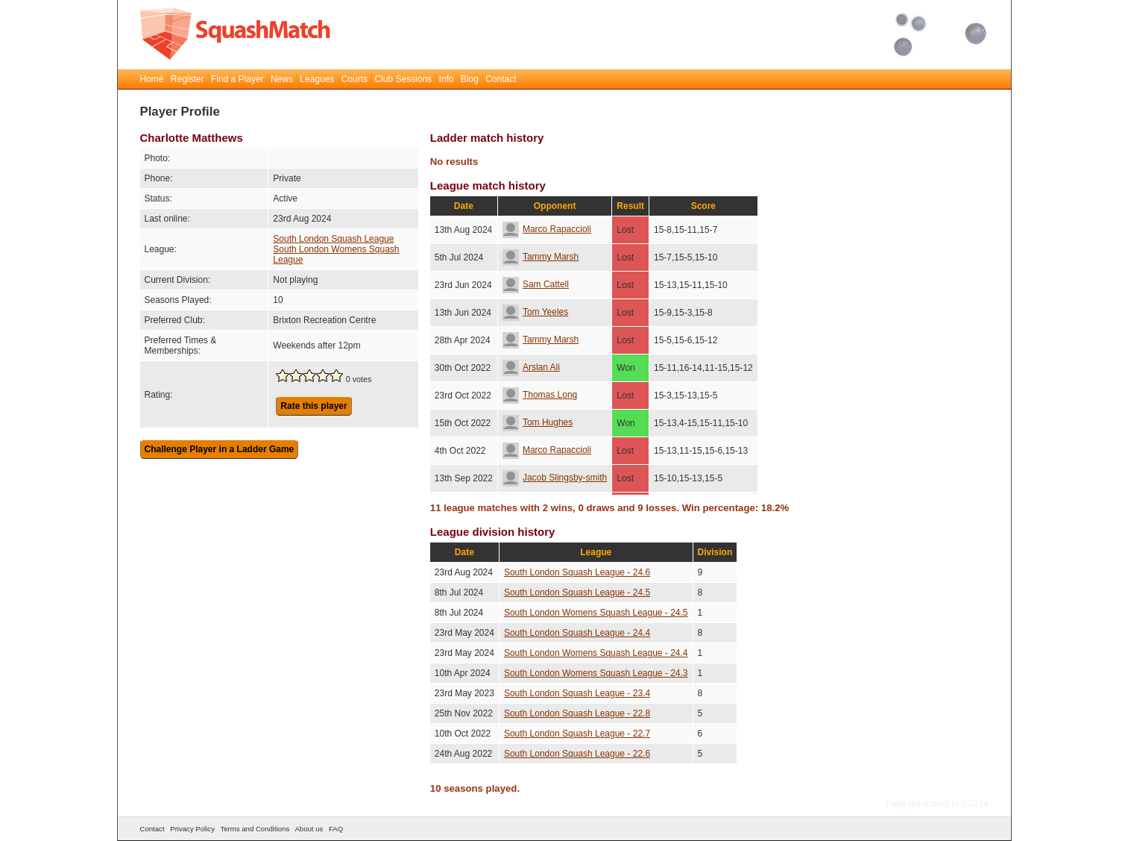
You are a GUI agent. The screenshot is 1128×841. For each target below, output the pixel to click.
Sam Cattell (535, 284)
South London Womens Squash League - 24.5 (596, 612)
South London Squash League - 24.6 (577, 572)
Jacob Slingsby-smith (554, 477)
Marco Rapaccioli (546, 229)
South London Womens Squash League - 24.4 (596, 653)
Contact (500, 79)
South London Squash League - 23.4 (577, 693)
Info (445, 79)
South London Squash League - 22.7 (577, 733)
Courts (354, 79)
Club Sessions (403, 79)
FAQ (336, 829)
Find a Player (237, 79)
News (282, 79)
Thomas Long (539, 395)
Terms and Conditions (254, 829)
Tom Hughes (537, 422)
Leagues (317, 79)
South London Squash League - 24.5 (577, 592)
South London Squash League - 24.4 (577, 633)
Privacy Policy (192, 829)
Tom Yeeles (535, 312)
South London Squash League (333, 239)
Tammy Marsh (540, 256)
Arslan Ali (531, 367)
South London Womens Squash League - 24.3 (596, 673)
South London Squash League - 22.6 (577, 753)
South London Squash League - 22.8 (577, 713)
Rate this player (313, 406)
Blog (470, 79)
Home (152, 79)
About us (308, 829)
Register (187, 79)
